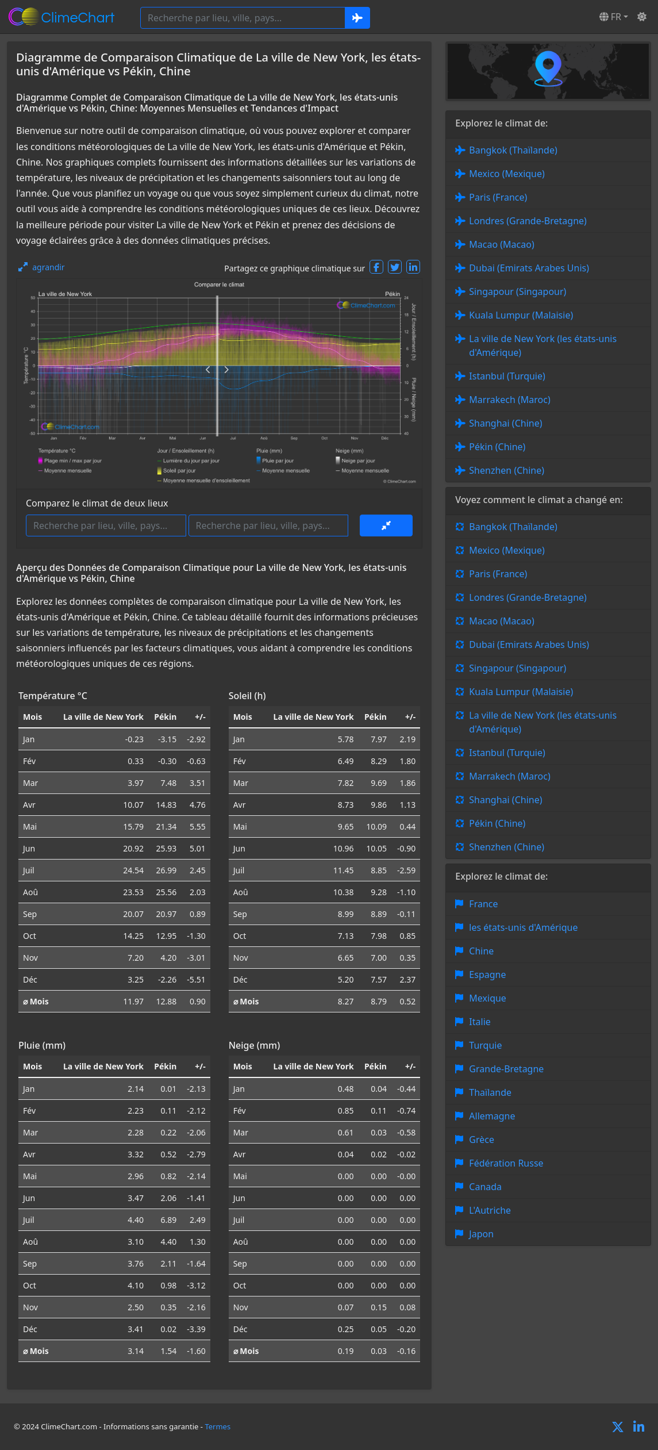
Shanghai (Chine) (505, 423)
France (483, 903)
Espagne (487, 974)
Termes (217, 1426)
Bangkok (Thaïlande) (513, 150)
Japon (481, 1233)
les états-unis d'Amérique (523, 927)
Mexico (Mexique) (507, 173)
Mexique (487, 998)
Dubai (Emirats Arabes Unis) (529, 268)
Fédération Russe (506, 1163)
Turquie (485, 1045)
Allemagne (492, 1116)
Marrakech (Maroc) (509, 399)
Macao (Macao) (501, 244)
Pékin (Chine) (497, 446)
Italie (479, 1021)
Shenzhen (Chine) (506, 470)
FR (610, 16)
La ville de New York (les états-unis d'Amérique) (543, 345)
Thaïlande (490, 1092)
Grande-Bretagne (506, 1068)
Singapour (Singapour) (517, 291)
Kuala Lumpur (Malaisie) (521, 315)
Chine (481, 951)
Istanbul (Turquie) (507, 376)
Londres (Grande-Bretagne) (528, 220)
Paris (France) (498, 197)
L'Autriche (490, 1210)
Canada (485, 1186)
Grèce (481, 1139)
